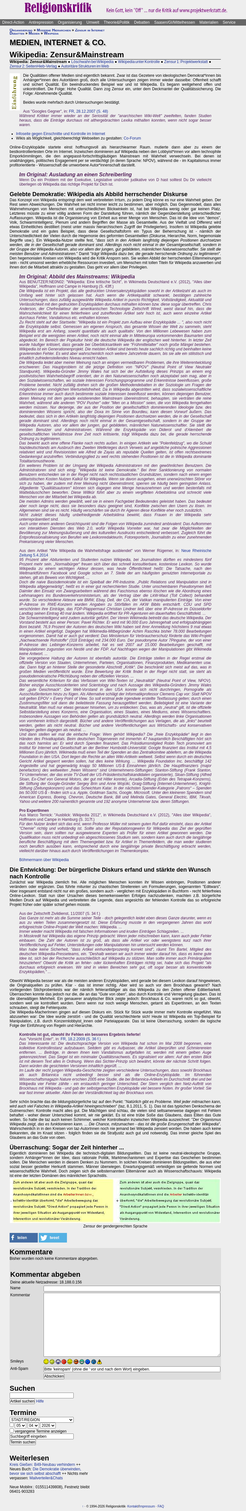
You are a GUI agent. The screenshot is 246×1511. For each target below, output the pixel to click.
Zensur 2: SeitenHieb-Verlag (33, 66)
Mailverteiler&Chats (46, 1478)
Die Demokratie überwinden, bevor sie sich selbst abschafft (45, 1471)
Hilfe (40, 1401)
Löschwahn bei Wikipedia (92, 62)
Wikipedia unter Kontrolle (139, 62)
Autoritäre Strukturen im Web (85, 66)
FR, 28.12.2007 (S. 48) (88, 111)
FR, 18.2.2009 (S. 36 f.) (81, 1039)
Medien (34, 33)
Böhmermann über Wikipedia (44, 860)
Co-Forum (132, 138)
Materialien (209, 22)
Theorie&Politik (117, 22)
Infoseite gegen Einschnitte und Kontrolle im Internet (60, 134)
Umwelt (92, 22)
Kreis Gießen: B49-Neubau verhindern (42, 1464)
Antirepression (41, 22)
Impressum (147, 1506)
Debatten (142, 22)
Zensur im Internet (89, 30)
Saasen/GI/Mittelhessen (174, 22)
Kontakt (132, 1506)
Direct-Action (13, 22)
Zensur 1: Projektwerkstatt (186, 62)
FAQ (161, 1506)
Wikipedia (51, 33)
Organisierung (70, 22)
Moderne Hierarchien (54, 30)
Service (229, 22)
